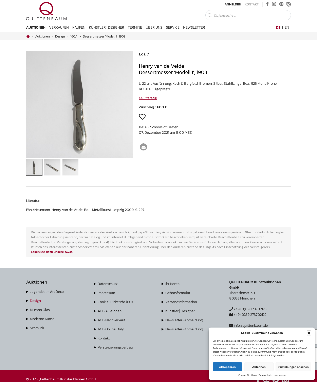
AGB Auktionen (110, 311)
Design (35, 300)
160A (73, 36)
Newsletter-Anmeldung (184, 329)
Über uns (154, 27)
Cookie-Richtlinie (247, 375)
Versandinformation (181, 302)
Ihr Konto (172, 283)
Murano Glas (40, 309)
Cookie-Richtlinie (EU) (115, 302)
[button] (309, 333)
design (60, 36)
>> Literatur (148, 98)
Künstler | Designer (106, 27)
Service (173, 27)
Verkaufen (59, 27)
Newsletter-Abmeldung (184, 320)
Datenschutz (265, 375)
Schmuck (37, 328)
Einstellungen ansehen (293, 366)
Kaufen (78, 27)
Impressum (279, 375)
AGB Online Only (111, 329)
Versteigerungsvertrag (115, 347)
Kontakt (252, 4)
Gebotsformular (177, 292)
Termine (135, 27)
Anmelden (233, 4)
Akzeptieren (227, 366)
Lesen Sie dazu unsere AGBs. (52, 251)
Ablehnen (259, 366)
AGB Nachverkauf (111, 320)
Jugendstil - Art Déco (47, 291)
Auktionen (35, 27)
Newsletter (194, 27)
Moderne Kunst (42, 318)
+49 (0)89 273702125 (247, 309)
